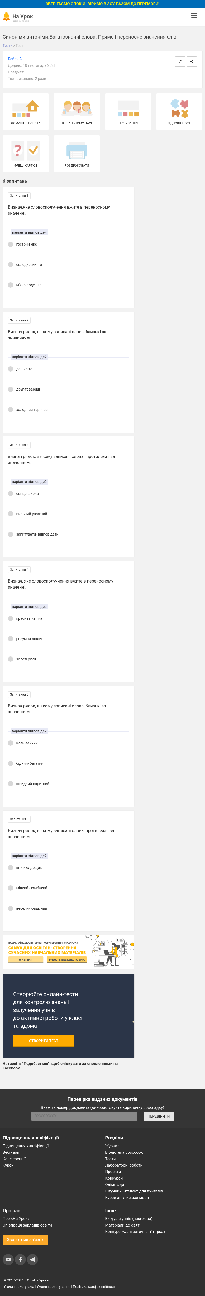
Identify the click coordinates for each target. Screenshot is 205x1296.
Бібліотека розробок (124, 1152)
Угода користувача (19, 1287)
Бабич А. (15, 59)
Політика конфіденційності (94, 1287)
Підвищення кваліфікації (26, 1146)
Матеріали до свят (122, 1225)
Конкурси (114, 1178)
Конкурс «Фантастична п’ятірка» (135, 1231)
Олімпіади (114, 1184)
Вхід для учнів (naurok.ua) (128, 1218)
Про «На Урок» (16, 1218)
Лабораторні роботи (124, 1165)
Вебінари (11, 1152)
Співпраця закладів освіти (27, 1225)
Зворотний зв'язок (25, 1239)
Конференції (14, 1159)
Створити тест (43, 1041)
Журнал (112, 1146)
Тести (110, 1159)
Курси (8, 1165)
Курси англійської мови (127, 1197)
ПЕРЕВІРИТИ (158, 1116)
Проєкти (113, 1171)
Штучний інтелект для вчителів (134, 1191)
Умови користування (53, 1287)
